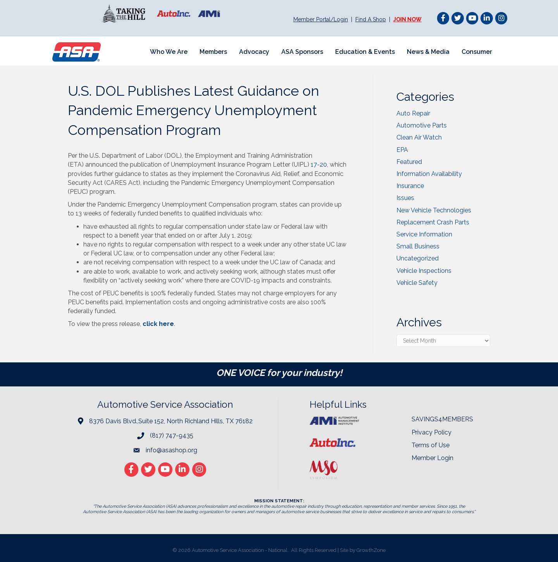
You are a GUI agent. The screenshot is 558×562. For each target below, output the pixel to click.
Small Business (417, 246)
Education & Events (365, 51)
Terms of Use (431, 445)
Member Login (432, 458)
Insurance (410, 186)
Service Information (424, 234)
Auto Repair (413, 113)
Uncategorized (417, 258)
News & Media (428, 51)
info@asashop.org (171, 450)
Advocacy (254, 51)
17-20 (319, 164)
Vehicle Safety (416, 282)
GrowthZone (371, 550)
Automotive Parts (421, 125)
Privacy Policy (431, 432)
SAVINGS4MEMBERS (442, 419)
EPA (402, 149)
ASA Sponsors (302, 51)
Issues (405, 198)
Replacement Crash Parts (432, 222)
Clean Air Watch (419, 137)
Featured (409, 161)
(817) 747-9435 (171, 435)
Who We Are (169, 51)
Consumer (477, 51)
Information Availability (429, 174)
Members (213, 51)
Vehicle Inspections (423, 270)
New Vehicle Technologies (433, 210)
